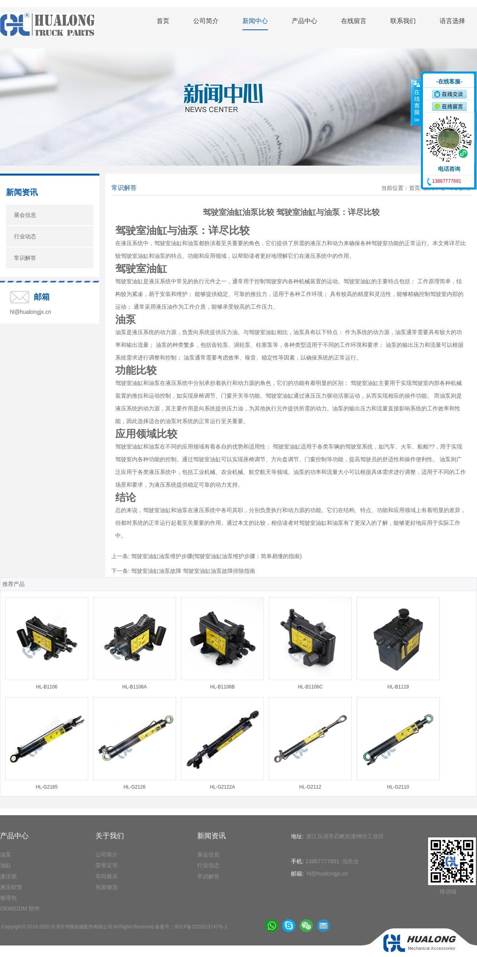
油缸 (5, 865)
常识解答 (25, 258)
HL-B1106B (222, 687)
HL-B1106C (310, 687)
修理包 (8, 898)
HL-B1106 (46, 687)
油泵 (5, 854)
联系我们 (403, 20)
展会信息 (25, 215)
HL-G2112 (310, 787)
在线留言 (353, 20)
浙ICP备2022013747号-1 (200, 927)
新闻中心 (255, 20)
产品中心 (304, 20)
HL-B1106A (134, 687)
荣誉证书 (106, 865)
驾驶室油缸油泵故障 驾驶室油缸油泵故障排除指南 (193, 571)
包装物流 (106, 887)
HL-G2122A (222, 787)
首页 (163, 20)
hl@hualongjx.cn (30, 312)
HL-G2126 (134, 787)
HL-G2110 (398, 787)
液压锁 (8, 876)
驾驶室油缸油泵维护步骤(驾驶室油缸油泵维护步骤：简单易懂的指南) (216, 556)
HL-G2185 (47, 787)
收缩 (416, 102)
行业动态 (25, 236)
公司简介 (206, 20)
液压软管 (11, 887)
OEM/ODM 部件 (20, 908)
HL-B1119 (398, 687)
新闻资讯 (22, 192)
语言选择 (452, 20)
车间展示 (106, 876)
